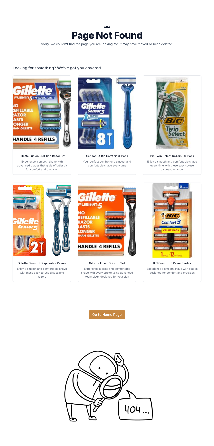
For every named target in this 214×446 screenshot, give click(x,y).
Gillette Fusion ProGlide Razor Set (41, 156)
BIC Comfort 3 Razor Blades (172, 263)
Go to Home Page (107, 315)
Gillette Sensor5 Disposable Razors (42, 263)
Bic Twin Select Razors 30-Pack (172, 156)
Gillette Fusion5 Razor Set (107, 263)
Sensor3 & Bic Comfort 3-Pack (107, 156)
